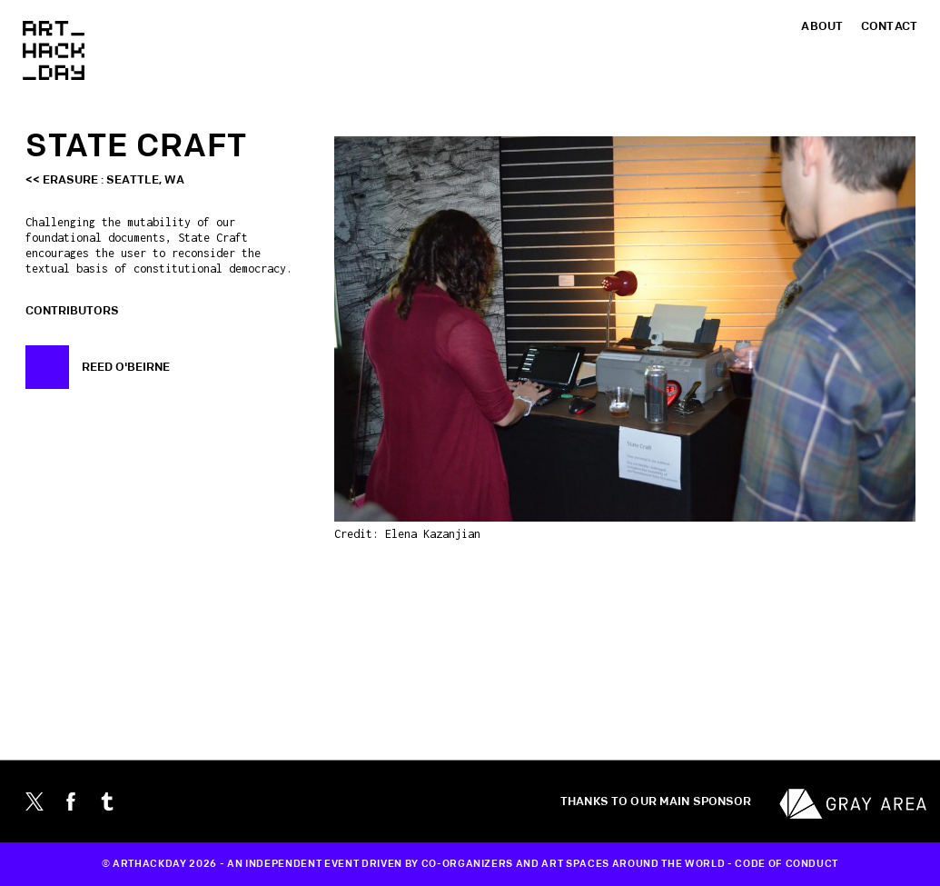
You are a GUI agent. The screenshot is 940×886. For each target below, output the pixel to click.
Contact (889, 26)
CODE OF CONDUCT (786, 864)
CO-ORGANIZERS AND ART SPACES (515, 864)
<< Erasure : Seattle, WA (104, 180)
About (822, 26)
